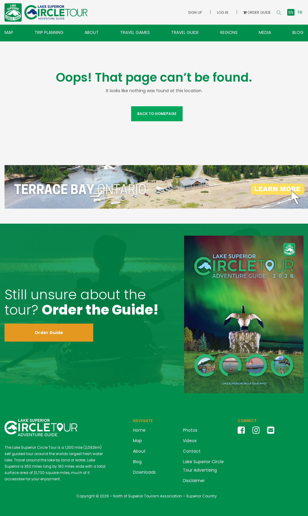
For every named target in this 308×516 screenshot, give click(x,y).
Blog (297, 32)
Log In (222, 12)
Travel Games (135, 32)
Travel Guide (185, 32)
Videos (190, 441)
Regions (229, 32)
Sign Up (195, 12)
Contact (192, 451)
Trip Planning (49, 32)
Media (265, 32)
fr (300, 12)
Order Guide (49, 333)
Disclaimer (194, 481)
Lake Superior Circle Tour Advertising (203, 466)
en (290, 12)
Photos (190, 430)
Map (9, 32)
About (92, 32)
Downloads (144, 472)
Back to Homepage (157, 113)
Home (139, 430)
